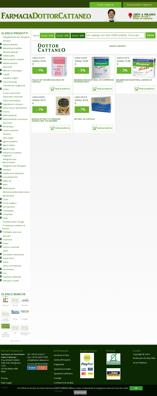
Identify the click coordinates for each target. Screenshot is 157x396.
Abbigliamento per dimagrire (16, 37)
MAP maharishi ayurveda (6, 334)
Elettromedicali (10, 115)
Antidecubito (9, 55)
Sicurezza (7, 239)
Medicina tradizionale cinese (16, 192)
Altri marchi (15, 341)
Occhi (5, 199)
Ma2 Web (151, 358)
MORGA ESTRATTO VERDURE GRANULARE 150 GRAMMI (46, 120)
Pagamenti (59, 364)
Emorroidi (7, 122)
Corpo (6, 89)
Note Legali (6, 382)
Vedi (62, 88)
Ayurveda (7, 66)
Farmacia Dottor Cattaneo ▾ (139, 4)
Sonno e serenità (11, 247)
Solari (5, 243)
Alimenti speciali (10, 52)
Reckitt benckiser (6, 320)
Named (6, 305)
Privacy (4, 378)
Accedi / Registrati (105, 4)
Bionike (25, 305)
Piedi (5, 218)
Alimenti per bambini (12, 48)
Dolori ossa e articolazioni (15, 107)
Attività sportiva (10, 63)
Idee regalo (8, 137)
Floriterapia (8, 126)
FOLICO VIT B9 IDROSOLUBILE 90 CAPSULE (48, 80)
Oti (15, 333)
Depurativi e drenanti (13, 96)
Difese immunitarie (12, 100)
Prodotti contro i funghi (13, 221)
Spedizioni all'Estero (63, 373)
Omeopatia (8, 210)
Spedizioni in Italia (62, 369)
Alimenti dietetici (10, 44)
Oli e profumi (9, 206)
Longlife (24, 319)
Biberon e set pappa (12, 70)
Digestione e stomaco (13, 104)
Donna (6, 111)
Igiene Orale (9, 149)
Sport (5, 250)
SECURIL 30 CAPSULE (84, 119)
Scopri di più (80, 392)
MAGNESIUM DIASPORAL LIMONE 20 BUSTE (134, 80)
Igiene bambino (10, 141)
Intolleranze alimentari (13, 173)
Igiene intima (9, 145)
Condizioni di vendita (63, 382)
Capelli (6, 74)
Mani (5, 184)
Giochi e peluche (10, 130)
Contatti (57, 378)
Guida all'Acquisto (62, 359)
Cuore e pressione (11, 93)
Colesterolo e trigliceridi (14, 85)
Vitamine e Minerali (12, 276)
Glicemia (7, 134)
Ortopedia (8, 214)
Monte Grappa (117, 46)
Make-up (7, 180)
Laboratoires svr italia (25, 334)
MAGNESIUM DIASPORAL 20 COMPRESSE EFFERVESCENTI (94, 80)
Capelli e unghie (10, 78)
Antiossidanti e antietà (13, 59)
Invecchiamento (10, 177)
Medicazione (9, 188)
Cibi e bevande (10, 81)
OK (136, 388)
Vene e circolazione (12, 265)
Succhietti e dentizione (13, 254)
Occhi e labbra (9, 203)
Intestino (7, 169)
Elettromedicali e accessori (15, 119)
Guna (15, 319)
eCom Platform (140, 362)
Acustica (7, 40)
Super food (8, 258)
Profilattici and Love (12, 232)
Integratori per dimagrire (14, 165)
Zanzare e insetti (11, 280)
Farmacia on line (61, 355)
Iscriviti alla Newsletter (37, 363)
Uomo (5, 262)
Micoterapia (8, 195)
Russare (7, 235)
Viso (5, 273)
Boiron (15, 305)
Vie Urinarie (8, 269)
